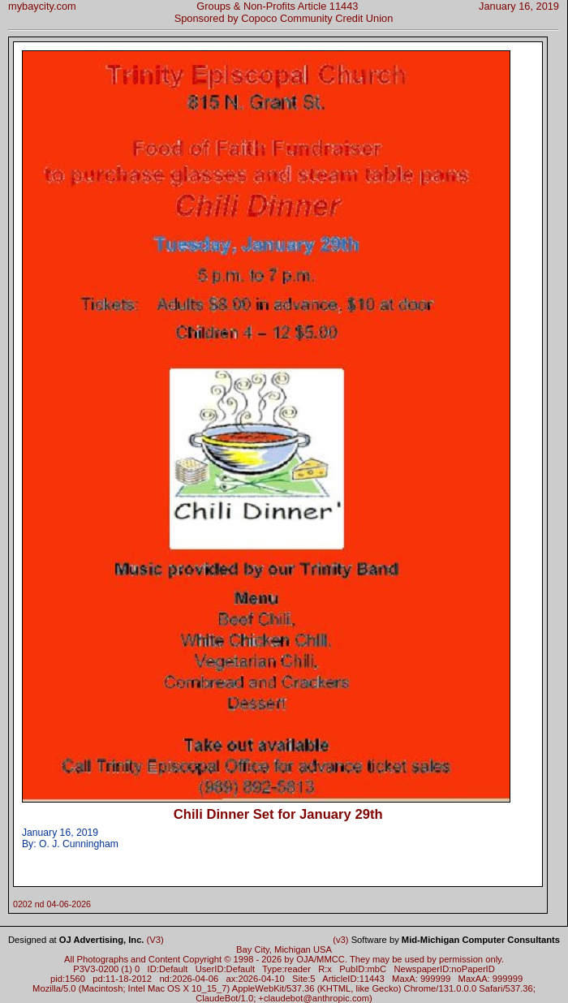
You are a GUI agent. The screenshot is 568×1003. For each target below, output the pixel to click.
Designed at (76, 940)
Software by (455, 940)
